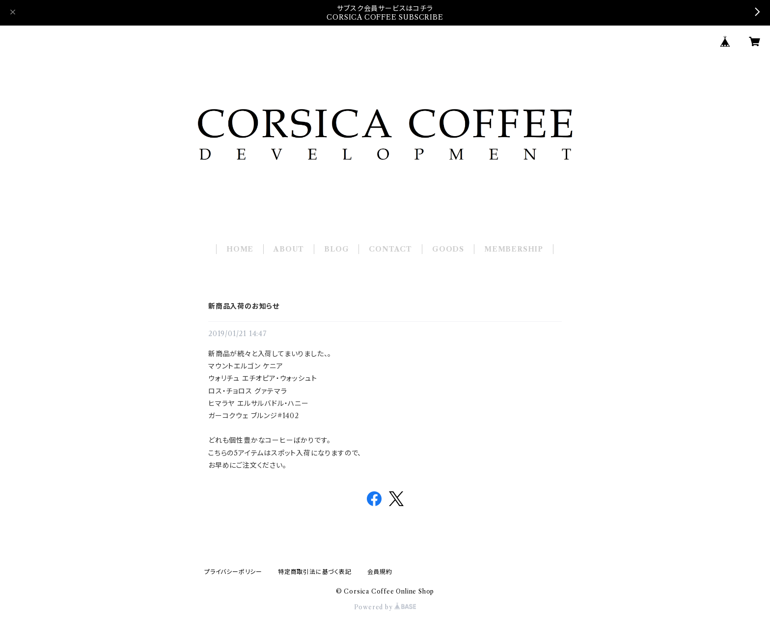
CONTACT (390, 249)
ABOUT (289, 249)
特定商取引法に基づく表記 (315, 571)
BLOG (336, 249)
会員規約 (379, 571)
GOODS (448, 249)
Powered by (385, 607)
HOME (239, 249)
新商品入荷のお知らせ (243, 306)
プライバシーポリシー (233, 571)
